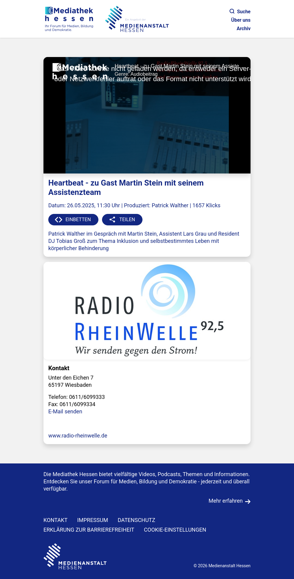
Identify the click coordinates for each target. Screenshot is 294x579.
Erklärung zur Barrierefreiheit (88, 530)
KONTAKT (55, 520)
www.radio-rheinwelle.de (77, 435)
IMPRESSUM (92, 520)
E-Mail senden (65, 411)
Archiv (244, 28)
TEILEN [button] (127, 219)
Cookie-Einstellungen (175, 530)
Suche (240, 11)
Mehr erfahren (226, 501)
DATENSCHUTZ (136, 520)
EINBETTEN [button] (78, 219)
